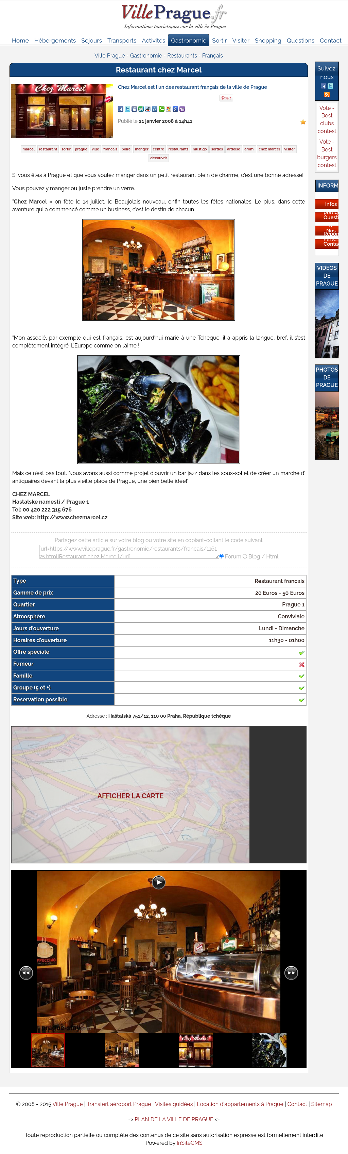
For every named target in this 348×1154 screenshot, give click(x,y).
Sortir (219, 40)
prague (81, 149)
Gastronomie (188, 40)
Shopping (268, 40)
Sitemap (321, 1104)
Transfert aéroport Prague (119, 1104)
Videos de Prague (327, 276)
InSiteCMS (190, 1143)
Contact (331, 40)
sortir (66, 149)
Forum (232, 556)
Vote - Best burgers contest (326, 153)
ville (95, 149)
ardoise (233, 149)
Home (20, 40)
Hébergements (55, 40)
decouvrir (158, 158)
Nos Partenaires (331, 235)
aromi (249, 149)
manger (142, 149)
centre (158, 149)
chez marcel (269, 149)
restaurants (179, 149)
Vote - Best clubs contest (326, 120)
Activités (153, 40)
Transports (122, 40)
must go (200, 149)
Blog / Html (262, 556)
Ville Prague (67, 1104)
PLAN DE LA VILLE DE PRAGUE (174, 1119)
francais (110, 149)
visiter (289, 149)
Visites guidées (174, 1104)
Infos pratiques (331, 208)
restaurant (48, 149)
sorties (217, 149)
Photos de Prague (327, 378)
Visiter (240, 40)
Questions (300, 40)
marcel (28, 149)
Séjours (91, 40)
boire (126, 149)
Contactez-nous (331, 248)
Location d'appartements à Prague (240, 1104)
